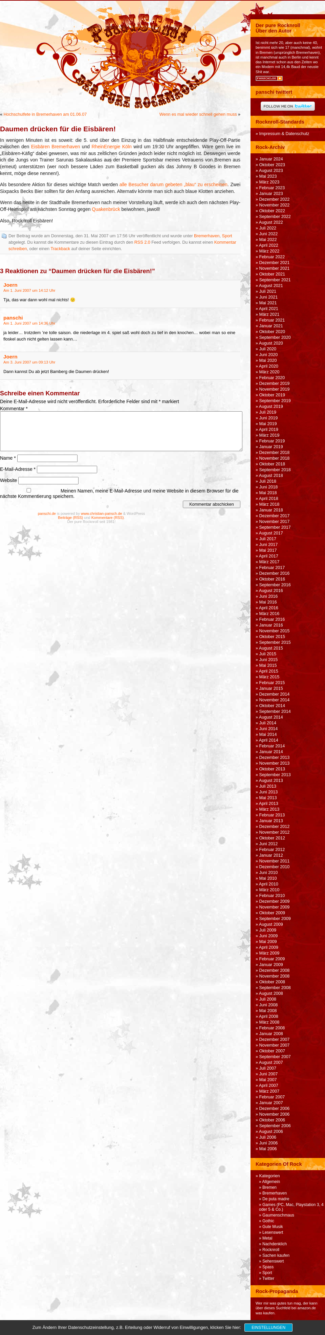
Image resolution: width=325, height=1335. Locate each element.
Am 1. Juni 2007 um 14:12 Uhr (29, 290)
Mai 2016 (268, 602)
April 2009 (268, 947)
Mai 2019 (268, 423)
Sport (227, 236)
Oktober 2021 (272, 274)
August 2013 (271, 780)
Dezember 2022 (274, 199)
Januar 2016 (271, 625)
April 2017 (268, 556)
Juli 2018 (268, 481)
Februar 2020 (272, 377)
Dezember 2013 (274, 757)
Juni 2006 (268, 1143)
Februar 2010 (272, 895)
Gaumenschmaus (278, 1215)
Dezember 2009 (274, 901)
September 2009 (275, 918)
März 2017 (269, 562)
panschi (13, 318)
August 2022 (271, 222)
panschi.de (47, 513)
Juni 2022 (268, 234)
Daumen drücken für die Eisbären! (58, 129)
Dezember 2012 (274, 826)
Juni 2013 (268, 792)
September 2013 (275, 774)
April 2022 (268, 245)
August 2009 (271, 924)
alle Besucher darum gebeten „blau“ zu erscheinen (174, 184)
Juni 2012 (268, 843)
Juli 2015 (268, 654)
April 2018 (268, 498)
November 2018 (274, 458)
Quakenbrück (106, 209)
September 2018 (275, 469)
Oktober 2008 (272, 982)
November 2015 (274, 631)
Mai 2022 (268, 239)
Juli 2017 (268, 539)
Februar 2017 (272, 567)
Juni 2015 (268, 659)
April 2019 (268, 429)
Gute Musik (272, 1226)
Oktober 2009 (272, 913)
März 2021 (269, 314)
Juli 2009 (268, 930)
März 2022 (269, 251)
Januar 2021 (271, 326)
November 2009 (274, 907)
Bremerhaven (207, 236)
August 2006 (271, 1131)
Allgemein (271, 1181)
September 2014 (275, 711)
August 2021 (271, 285)
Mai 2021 (268, 303)
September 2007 (275, 1056)
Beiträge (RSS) (70, 518)
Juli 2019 (268, 412)
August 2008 (271, 993)
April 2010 (268, 884)
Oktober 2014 (272, 705)
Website (8, 480)
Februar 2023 (272, 187)
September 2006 (275, 1125)
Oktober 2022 (272, 211)
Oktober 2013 (272, 769)
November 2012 (274, 832)
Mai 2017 (268, 550)
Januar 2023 (271, 193)
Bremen (269, 1187)
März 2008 (269, 1022)
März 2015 (269, 677)
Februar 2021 (272, 320)
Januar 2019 (271, 446)
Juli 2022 (268, 228)
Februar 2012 (272, 849)
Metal (267, 1238)
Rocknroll (270, 1249)
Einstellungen (268, 1327)
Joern (10, 285)
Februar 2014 (272, 746)
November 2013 (274, 763)
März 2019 (269, 435)
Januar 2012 (271, 855)
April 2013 (268, 803)
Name (8, 458)
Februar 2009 (272, 959)
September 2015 (275, 642)
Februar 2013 (272, 815)
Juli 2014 (268, 723)
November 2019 (274, 389)
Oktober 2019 (272, 395)
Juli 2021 (268, 291)
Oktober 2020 (272, 331)
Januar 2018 (271, 510)
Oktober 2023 (272, 164)
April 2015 (268, 671)
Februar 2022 (272, 257)
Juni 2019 (268, 418)
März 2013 (269, 809)
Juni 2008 (268, 1005)
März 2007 (269, 1091)
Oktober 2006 (272, 1120)
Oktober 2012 (272, 838)
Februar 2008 (272, 1028)
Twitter (268, 1278)
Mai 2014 (268, 734)
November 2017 (274, 521)
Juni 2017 (268, 544)
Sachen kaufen (275, 1255)
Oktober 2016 (272, 579)
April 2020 (268, 366)
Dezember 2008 (274, 970)
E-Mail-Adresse (18, 469)
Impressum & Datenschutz (284, 133)
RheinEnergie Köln (112, 146)
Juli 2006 (268, 1137)
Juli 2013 (268, 786)
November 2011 (274, 861)
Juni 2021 (268, 297)
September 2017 (275, 527)
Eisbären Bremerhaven (55, 146)
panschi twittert (274, 92)
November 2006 (274, 1114)
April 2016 (268, 608)
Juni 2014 (268, 728)
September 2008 (275, 987)
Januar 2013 (271, 820)
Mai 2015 (268, 665)
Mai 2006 (268, 1148)
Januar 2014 (271, 751)
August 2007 (271, 1062)
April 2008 (268, 1016)
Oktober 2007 (272, 1051)
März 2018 (269, 504)
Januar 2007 (271, 1102)
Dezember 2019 (274, 383)
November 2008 (274, 976)
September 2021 (275, 280)
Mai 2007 (268, 1079)
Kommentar (14, 408)
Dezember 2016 (274, 573)
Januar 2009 (271, 964)
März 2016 (269, 613)
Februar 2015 (272, 682)
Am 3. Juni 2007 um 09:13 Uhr (29, 362)
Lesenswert (272, 1232)
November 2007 (274, 1045)
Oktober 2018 (272, 464)
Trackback (60, 248)
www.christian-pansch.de (101, 513)
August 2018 (271, 475)
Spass (268, 1267)
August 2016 (271, 590)
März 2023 (269, 182)
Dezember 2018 (274, 452)
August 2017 (271, 533)
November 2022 (274, 205)
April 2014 (268, 740)
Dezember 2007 (274, 1039)
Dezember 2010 (274, 867)
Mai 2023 (268, 176)
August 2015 (271, 648)
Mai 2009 (268, 941)
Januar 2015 (271, 688)
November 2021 (274, 268)
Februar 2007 (272, 1097)
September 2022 (275, 216)
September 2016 (275, 585)
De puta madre (275, 1199)
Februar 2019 (272, 441)
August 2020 (271, 343)
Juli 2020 (268, 349)
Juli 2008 (268, 999)
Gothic (268, 1221)
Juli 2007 (268, 1068)
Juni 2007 (268, 1074)
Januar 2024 (271, 159)
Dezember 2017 (274, 515)
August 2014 (271, 717)
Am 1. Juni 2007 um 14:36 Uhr (29, 323)
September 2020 (275, 337)
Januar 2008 (271, 1033)
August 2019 (271, 406)
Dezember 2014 (274, 694)
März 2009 (269, 953)
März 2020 (269, 372)
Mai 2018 (268, 492)
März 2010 (269, 890)
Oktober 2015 (272, 636)
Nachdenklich (274, 1244)
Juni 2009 (268, 936)
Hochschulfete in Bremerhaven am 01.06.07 (45, 114)
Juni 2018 (268, 487)
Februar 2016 (272, 619)
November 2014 (274, 700)
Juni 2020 (268, 354)
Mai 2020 (268, 360)
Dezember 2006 (274, 1108)
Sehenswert (273, 1261)
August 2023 (271, 170)
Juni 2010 (268, 872)
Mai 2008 (268, 1010)
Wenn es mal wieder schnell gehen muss (198, 114)
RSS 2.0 (142, 242)
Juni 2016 (268, 596)
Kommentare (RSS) (107, 518)
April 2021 (268, 308)
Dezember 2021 (274, 262)
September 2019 (275, 400)
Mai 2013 (268, 797)
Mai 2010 (268, 878)
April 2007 (268, 1085)
